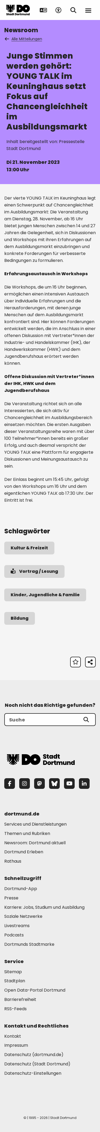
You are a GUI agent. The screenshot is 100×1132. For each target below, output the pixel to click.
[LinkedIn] (84, 783)
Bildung (20, 618)
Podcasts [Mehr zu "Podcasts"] (14, 935)
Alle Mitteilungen (23, 39)
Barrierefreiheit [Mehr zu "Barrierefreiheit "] (20, 999)
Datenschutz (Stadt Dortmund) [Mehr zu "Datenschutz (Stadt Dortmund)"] (37, 1064)
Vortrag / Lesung (34, 571)
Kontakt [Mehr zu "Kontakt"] (12, 1036)
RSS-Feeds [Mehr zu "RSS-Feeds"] (15, 1009)
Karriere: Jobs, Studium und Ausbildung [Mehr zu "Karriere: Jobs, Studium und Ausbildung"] (44, 907)
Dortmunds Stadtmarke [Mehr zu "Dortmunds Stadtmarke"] (29, 944)
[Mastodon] (39, 783)
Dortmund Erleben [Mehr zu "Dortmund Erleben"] (23, 852)
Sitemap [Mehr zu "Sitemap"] (13, 972)
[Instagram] (24, 783)
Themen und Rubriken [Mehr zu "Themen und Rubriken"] (27, 833)
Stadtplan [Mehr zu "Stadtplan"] (14, 981)
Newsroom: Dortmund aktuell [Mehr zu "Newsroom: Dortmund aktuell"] (35, 843)
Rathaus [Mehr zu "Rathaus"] (12, 861)
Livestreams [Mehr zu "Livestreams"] (17, 926)
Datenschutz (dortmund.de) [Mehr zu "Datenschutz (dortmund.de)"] (33, 1055)
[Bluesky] (54, 783)
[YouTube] (69, 783)
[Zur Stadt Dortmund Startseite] (18, 10)
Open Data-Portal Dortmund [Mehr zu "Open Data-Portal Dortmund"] (34, 990)
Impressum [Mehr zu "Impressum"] (16, 1045)
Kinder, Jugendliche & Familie (45, 595)
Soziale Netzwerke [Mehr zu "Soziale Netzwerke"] (23, 916)
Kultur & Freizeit (29, 548)
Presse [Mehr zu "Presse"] (11, 898)
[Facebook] (9, 783)
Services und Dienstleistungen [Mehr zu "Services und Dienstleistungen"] (35, 824)
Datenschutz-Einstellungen (32, 1073)
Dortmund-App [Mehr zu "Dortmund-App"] (20, 889)
